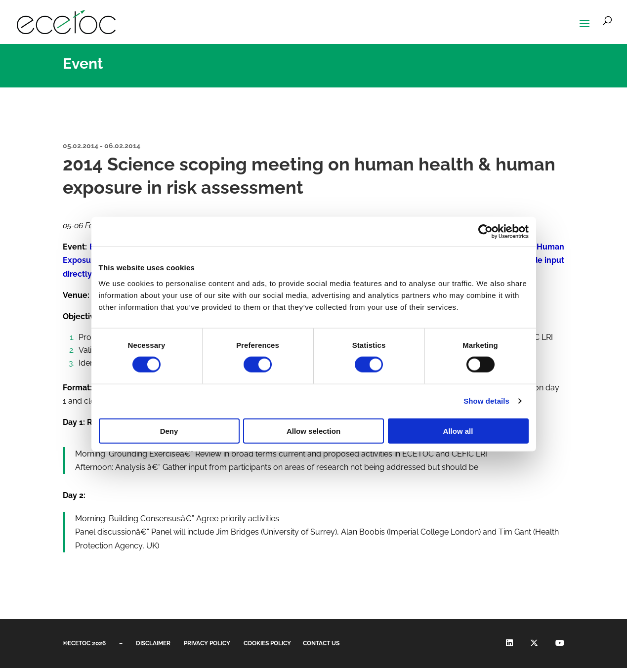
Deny (169, 430)
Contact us (321, 643)
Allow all (458, 430)
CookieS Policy (267, 643)
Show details (486, 401)
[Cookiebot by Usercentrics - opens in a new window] (485, 231)
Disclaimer (153, 643)
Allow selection (313, 430)
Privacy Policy (207, 643)
